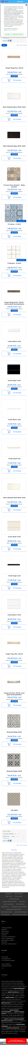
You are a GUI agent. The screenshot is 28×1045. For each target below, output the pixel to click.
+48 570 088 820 (5, 964)
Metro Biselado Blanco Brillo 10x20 (14, 107)
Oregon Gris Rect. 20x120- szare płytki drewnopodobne (14, 694)
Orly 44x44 (14, 810)
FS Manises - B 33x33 (14, 263)
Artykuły (4, 942)
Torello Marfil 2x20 (14, 458)
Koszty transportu (7, 938)
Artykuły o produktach (9, 944)
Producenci (5, 931)
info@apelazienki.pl (6, 966)
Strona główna (6, 928)
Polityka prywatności (8, 937)
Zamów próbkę (21, 221)
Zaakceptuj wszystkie (18, 34)
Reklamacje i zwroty (7, 940)
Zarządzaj (7, 34)
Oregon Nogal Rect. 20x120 (14, 68)
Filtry (4, 45)
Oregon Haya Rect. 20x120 (14, 654)
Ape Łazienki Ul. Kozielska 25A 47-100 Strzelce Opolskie (8, 958)
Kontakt (4, 935)
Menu (6, 1)
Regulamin (4, 933)
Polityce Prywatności (12, 30)
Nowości (4, 929)
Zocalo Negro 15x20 (14, 380)
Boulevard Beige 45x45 (14, 732)
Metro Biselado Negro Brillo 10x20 (14, 146)
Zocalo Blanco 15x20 (14, 615)
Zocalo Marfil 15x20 (14, 537)
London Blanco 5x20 (14, 341)
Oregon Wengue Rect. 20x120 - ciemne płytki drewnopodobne (14, 303)
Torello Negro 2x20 (14, 576)
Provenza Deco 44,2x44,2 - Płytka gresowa (14, 186)
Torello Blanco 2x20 (14, 419)
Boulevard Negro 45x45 (14, 771)
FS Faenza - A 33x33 (14, 224)
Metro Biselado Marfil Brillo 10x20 (14, 497)
